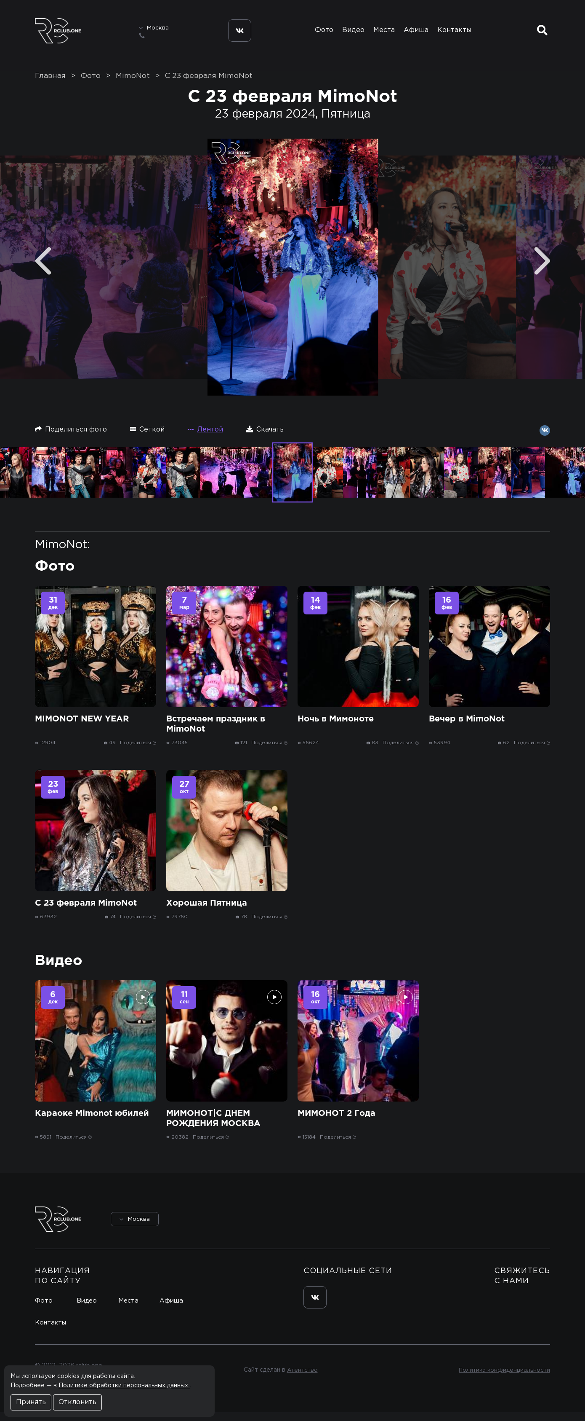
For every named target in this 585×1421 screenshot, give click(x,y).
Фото (315, 33)
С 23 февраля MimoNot (209, 84)
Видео (347, 33)
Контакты (458, 33)
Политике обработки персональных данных (124, 1385)
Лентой (205, 438)
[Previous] (43, 270)
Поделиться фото (71, 438)
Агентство (301, 1378)
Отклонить (77, 1402)
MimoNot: (62, 553)
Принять (31, 1402)
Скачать (265, 438)
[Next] (542, 270)
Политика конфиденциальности (503, 1378)
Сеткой (147, 438)
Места (381, 33)
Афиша (417, 33)
